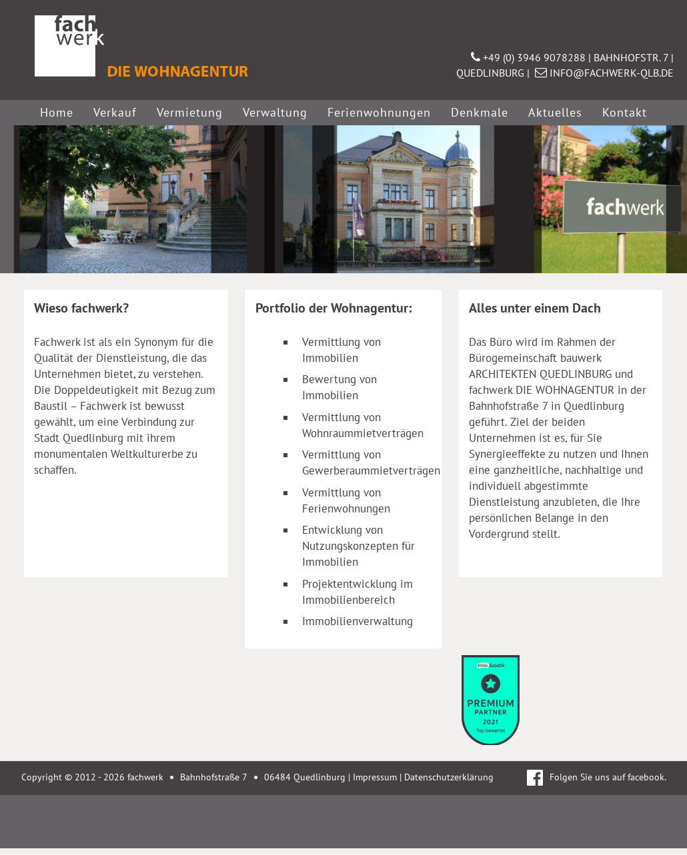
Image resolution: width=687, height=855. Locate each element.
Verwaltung (275, 112)
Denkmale (479, 112)
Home (56, 112)
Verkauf (115, 112)
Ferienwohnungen (379, 112)
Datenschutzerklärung (449, 777)
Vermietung (190, 112)
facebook (646, 777)
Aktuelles (555, 112)
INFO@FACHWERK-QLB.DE (604, 72)
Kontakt (624, 112)
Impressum (375, 777)
